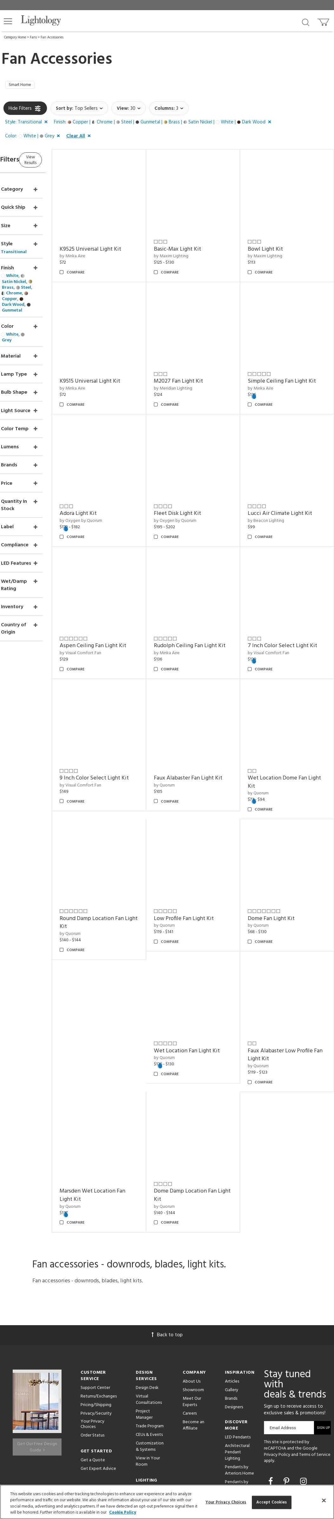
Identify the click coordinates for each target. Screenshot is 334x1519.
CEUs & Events (149, 1363)
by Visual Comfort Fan (111, 614)
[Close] (324, 1500)
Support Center (95, 1316)
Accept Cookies (271, 1502)
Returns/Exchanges (99, 1325)
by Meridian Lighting (193, 370)
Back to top (167, 1264)
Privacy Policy (277, 1383)
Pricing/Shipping (96, 1334)
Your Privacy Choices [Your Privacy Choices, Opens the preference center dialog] (226, 1502)
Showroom (193, 1319)
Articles (232, 1310)
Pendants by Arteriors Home (239, 1399)
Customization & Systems (150, 1375)
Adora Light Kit (109, 485)
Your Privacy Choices (92, 1353)
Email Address (283, 1356)
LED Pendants (238, 1366)
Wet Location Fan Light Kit (207, 989)
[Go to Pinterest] (287, 1410)
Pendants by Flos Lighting (237, 1414)
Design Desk (147, 1316)
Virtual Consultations (149, 1328)
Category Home (15, 37)
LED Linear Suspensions (236, 1429)
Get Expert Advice (98, 1397)
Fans (33, 37)
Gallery (231, 1319)
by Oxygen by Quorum (111, 492)
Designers (234, 1336)
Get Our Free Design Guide (37, 1372)
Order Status (92, 1364)
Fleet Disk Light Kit (197, 485)
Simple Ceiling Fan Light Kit (292, 363)
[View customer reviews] (284, 1423)
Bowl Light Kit (275, 241)
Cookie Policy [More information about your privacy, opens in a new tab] (122, 1512)
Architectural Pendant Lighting (237, 1381)
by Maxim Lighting (191, 248)
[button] (8, 21)
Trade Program (150, 1355)
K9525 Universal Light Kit (121, 241)
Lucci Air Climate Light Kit (290, 485)
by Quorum (184, 752)
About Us (191, 1310)
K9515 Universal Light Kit (120, 363)
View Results (56, 161)
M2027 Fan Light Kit (198, 363)
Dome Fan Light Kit (281, 867)
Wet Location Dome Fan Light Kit (287, 741)
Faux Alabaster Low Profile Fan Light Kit (290, 994)
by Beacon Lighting (276, 492)
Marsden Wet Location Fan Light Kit (123, 1124)
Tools (141, 1424)
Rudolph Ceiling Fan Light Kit (205, 611)
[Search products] (305, 22)
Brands (231, 1327)
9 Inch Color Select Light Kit (120, 741)
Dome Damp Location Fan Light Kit (205, 1124)
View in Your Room (148, 1390)
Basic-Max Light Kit (197, 241)
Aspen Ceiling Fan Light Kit (123, 607)
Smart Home (23, 86)
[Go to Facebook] (271, 1410)
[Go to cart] (324, 21)
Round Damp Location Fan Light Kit (122, 871)
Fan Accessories (52, 37)
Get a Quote (93, 1388)
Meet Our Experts (192, 1331)
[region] (167, 1502)
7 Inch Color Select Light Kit (288, 611)
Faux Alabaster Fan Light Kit (204, 741)
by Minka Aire (103, 248)
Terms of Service (315, 1383)
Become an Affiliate (193, 1354)
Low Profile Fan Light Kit (204, 867)
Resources (145, 1433)
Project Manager (144, 1343)
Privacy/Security (96, 1342)
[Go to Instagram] (303, 1410)
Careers (190, 1342)
